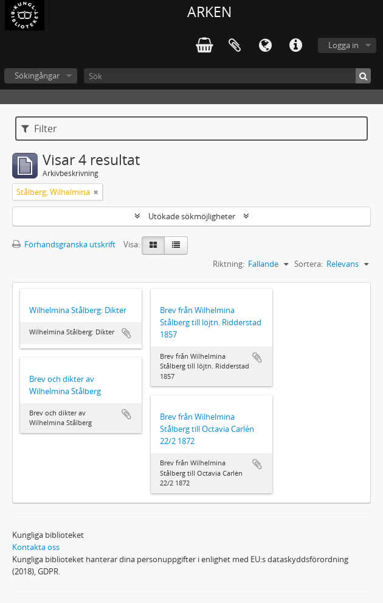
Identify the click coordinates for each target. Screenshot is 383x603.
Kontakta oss (36, 546)
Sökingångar (37, 75)
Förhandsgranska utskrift (64, 244)
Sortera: (308, 263)
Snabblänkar (295, 45)
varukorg (204, 45)
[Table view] (176, 245)
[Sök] (227, 75)
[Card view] (153, 245)
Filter (39, 128)
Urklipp (234, 45)
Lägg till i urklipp (126, 333)
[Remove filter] (96, 192)
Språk (265, 45)
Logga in (343, 45)
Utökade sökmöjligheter (192, 216)
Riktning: (228, 263)
